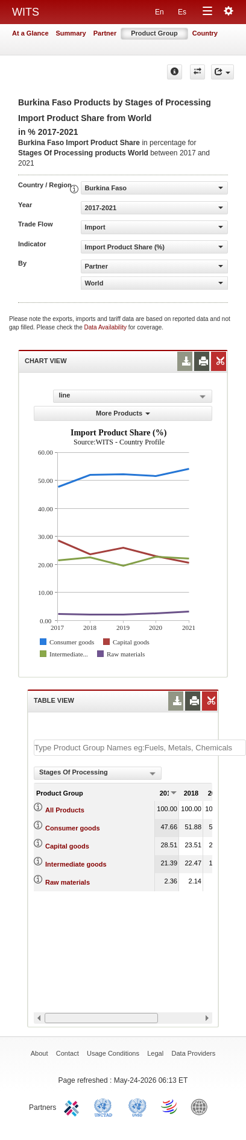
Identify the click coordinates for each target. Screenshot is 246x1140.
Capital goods (67, 846)
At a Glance (30, 33)
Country (205, 33)
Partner (105, 33)
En (159, 12)
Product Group (154, 33)
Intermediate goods (75, 864)
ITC (74, 1106)
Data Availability (106, 327)
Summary (71, 33)
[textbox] (140, 748)
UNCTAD (105, 1106)
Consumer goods (72, 828)
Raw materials (67, 882)
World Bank (202, 1106)
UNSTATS (137, 1106)
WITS (25, 12)
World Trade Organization (170, 1106)
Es (182, 12)
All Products (64, 810)
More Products (123, 413)
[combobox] (98, 773)
